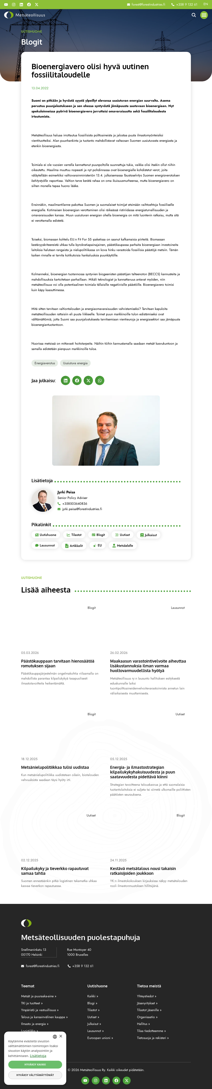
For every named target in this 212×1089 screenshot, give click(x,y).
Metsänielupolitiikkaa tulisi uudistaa (58, 767)
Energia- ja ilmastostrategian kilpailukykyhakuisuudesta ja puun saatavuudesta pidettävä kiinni (145, 771)
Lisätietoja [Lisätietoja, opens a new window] (38, 1055)
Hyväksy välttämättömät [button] (35, 1075)
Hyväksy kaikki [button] (35, 1064)
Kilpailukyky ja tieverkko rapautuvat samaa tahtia (58, 870)
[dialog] (35, 1058)
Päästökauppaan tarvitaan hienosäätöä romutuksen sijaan (53, 663)
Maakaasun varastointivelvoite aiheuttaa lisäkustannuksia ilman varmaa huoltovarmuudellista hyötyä (148, 665)
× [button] (60, 1036)
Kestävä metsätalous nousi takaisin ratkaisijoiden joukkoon (147, 870)
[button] (204, 15)
